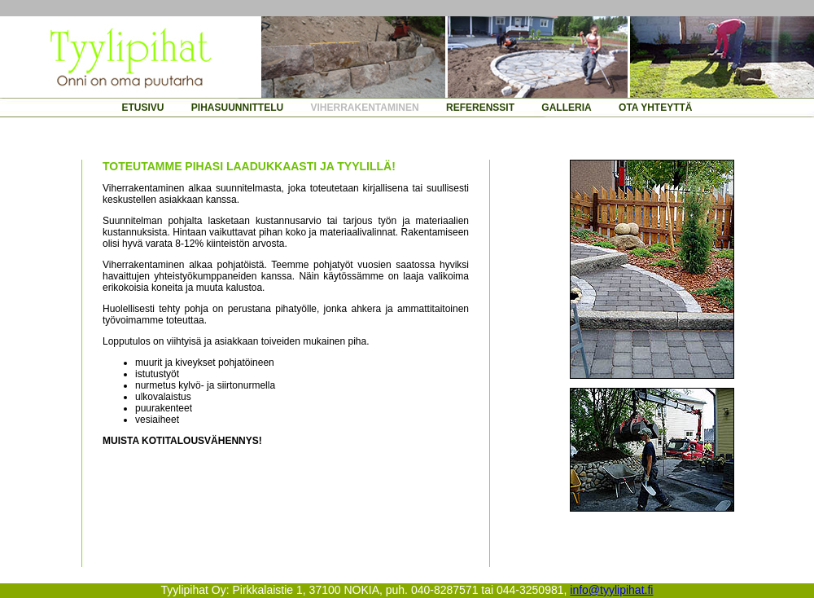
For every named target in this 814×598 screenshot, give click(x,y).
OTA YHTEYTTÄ (655, 107)
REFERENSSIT (480, 107)
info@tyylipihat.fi (611, 589)
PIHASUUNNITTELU (237, 107)
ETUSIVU (142, 107)
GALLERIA (566, 107)
